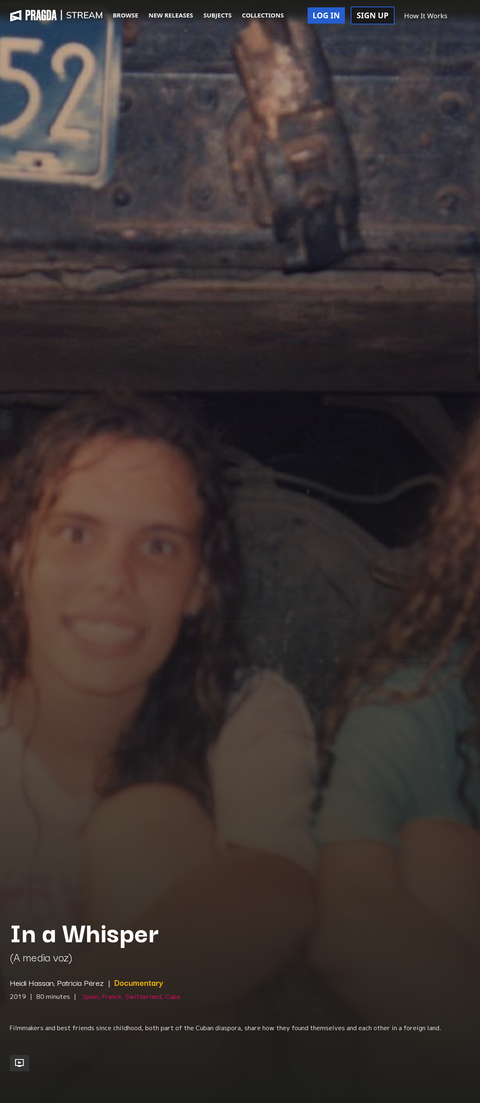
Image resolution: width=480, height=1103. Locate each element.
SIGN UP (372, 15)
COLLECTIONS (263, 15)
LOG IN (326, 15)
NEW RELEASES (170, 15)
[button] (461, 16)
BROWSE (125, 15)
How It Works (425, 15)
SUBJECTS (217, 15)
